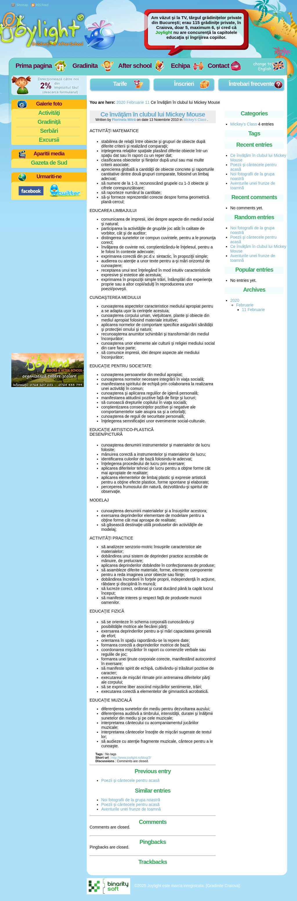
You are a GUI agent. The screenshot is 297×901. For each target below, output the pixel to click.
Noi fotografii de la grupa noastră (130, 800)
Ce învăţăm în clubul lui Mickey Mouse (152, 114)
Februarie (135, 102)
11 (147, 102)
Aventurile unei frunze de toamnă (131, 809)
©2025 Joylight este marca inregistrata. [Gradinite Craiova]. (187, 885)
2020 (120, 102)
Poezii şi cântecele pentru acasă (130, 780)
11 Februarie (253, 309)
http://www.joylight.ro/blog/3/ (131, 757)
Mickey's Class (243, 124)
